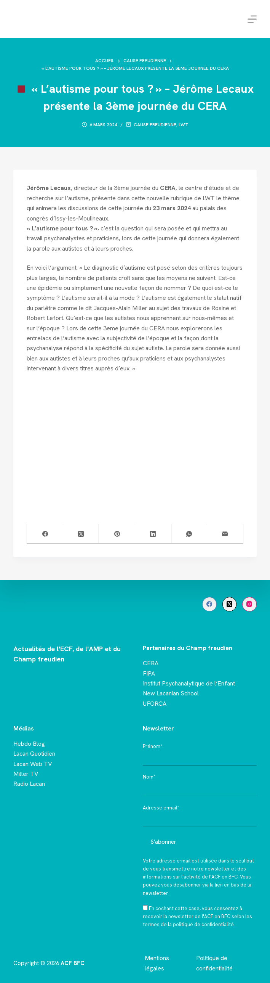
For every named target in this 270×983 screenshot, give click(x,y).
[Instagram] (249, 604)
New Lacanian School (171, 693)
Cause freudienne (155, 125)
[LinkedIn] (153, 534)
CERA (150, 663)
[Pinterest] (117, 534)
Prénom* (152, 746)
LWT (184, 125)
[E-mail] (225, 534)
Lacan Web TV (32, 764)
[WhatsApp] (189, 534)
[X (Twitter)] (81, 534)
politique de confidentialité (203, 924)
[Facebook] (45, 534)
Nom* (149, 777)
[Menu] (252, 19)
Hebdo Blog (29, 744)
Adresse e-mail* (161, 807)
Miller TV (25, 774)
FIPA (149, 673)
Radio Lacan (29, 784)
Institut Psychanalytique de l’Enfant (189, 683)
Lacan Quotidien (34, 754)
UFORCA (154, 704)
